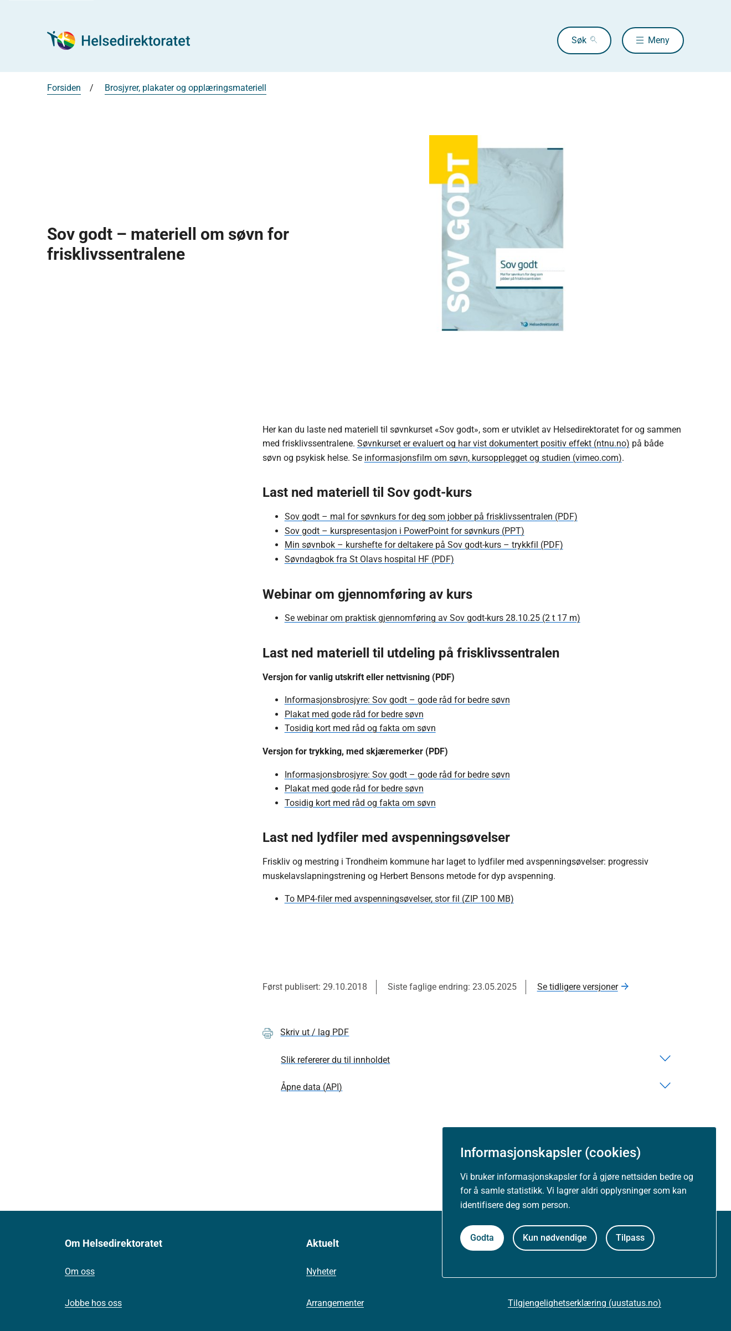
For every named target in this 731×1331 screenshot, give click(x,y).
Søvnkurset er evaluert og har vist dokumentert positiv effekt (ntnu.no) (493, 443)
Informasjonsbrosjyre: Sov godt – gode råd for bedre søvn (397, 700)
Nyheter (321, 1271)
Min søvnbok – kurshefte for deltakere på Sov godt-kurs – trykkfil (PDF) (424, 544)
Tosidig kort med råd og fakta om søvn (360, 728)
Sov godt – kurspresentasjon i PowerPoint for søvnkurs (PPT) (404, 531)
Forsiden (64, 88)
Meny (659, 40)
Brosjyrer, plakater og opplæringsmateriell (185, 88)
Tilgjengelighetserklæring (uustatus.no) (584, 1303)
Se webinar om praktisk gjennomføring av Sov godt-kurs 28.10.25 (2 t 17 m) (432, 618)
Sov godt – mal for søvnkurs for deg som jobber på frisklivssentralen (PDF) (431, 516)
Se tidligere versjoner (577, 986)
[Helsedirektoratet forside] (127, 40)
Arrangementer (335, 1303)
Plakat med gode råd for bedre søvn (354, 714)
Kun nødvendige (555, 1237)
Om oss (80, 1271)
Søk (575, 40)
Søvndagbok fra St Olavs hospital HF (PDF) (369, 559)
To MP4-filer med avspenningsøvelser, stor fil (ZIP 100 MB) (399, 898)
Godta (482, 1237)
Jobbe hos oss (93, 1303)
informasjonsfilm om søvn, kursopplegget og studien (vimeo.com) (493, 458)
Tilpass (630, 1237)
